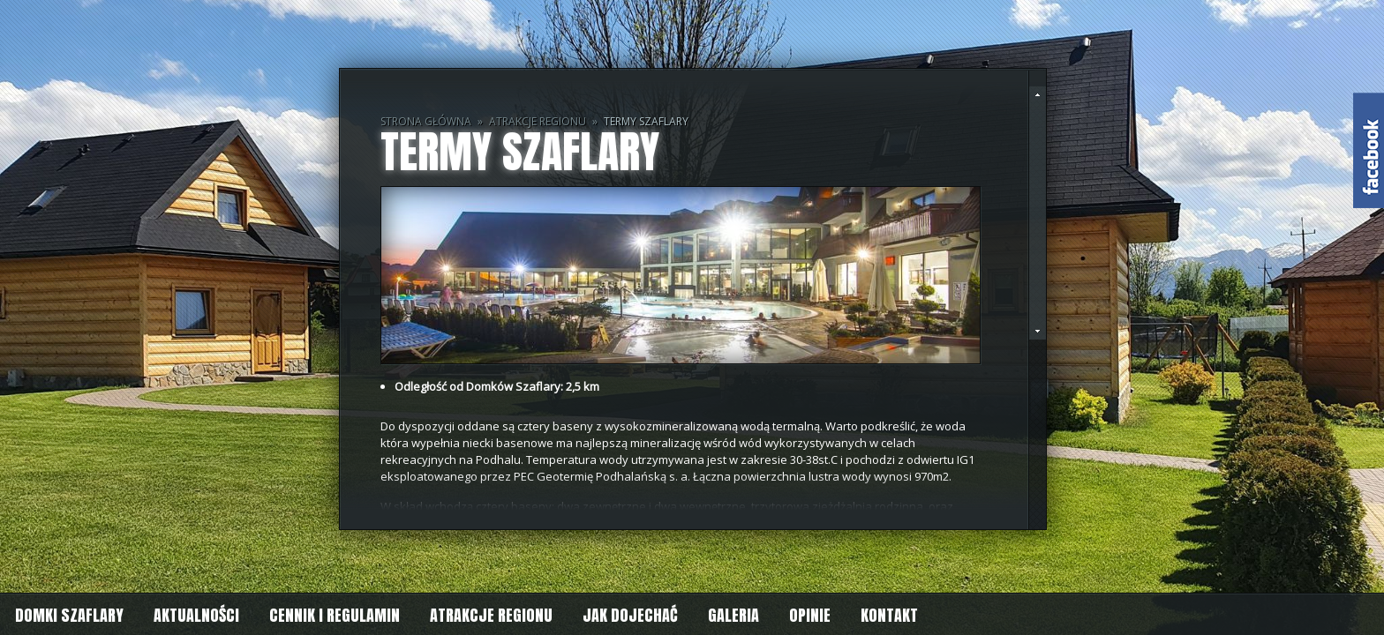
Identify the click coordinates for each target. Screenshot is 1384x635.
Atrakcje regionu (537, 121)
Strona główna (425, 121)
